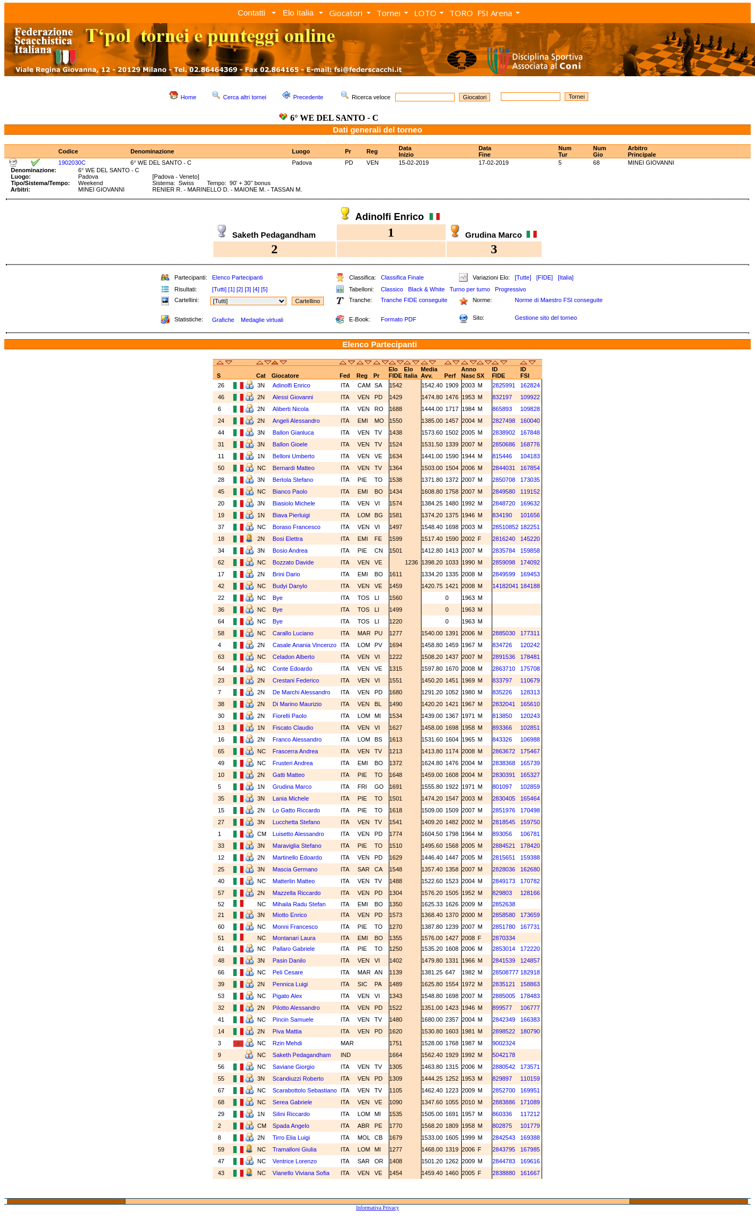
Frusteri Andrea (292, 763)
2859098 (503, 562)
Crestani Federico (295, 680)
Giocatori (345, 13)
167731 (530, 926)
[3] (248, 289)
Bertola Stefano (292, 479)
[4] (256, 289)
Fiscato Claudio (292, 727)
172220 (530, 948)
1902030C (72, 162)
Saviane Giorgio (293, 1066)
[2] (239, 289)
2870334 (503, 938)
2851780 (503, 926)
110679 (530, 680)
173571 (530, 1066)
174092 (530, 562)
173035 (530, 479)
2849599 (503, 574)
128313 (530, 692)
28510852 (505, 527)
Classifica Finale (402, 277)
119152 (530, 491)
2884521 (503, 845)
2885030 (503, 633)
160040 (530, 420)
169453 (530, 574)
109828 (530, 409)
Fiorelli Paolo (289, 716)
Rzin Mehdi (287, 1043)
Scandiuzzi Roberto (297, 1078)
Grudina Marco (292, 786)
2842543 (503, 1137)
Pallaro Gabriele (293, 948)
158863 (530, 984)
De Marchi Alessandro (301, 692)
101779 (530, 1126)
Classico (392, 289)
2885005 (503, 996)
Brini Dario (286, 574)
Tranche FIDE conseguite (414, 300)
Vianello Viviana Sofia (300, 1173)
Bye (277, 598)
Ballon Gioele (289, 444)
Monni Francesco (294, 926)
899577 (502, 1007)
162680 (530, 869)
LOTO (425, 13)
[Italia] (565, 277)
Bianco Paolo (289, 491)
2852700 (503, 1090)
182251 (530, 527)
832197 (502, 397)
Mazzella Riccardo (296, 893)
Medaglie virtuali (262, 320)
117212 (530, 1114)
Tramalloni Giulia (294, 1149)
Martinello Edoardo (297, 857)
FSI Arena (494, 13)
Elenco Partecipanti (237, 277)
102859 (530, 786)
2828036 (503, 869)
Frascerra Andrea (295, 751)
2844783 (503, 1161)
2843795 (503, 1149)
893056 (502, 834)
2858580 (503, 915)
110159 (530, 1078)
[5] (264, 289)
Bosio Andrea (289, 550)
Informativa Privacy (377, 1208)
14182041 (505, 586)
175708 (530, 668)
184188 (530, 586)
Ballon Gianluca (293, 432)
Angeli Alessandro (296, 420)
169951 (530, 1090)
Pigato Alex (287, 996)
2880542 (503, 1066)
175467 (530, 751)
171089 (530, 1102)
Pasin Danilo (289, 960)
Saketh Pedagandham (301, 1055)
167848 (530, 432)
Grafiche (223, 320)
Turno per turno (469, 289)
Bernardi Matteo (293, 468)
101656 (530, 515)
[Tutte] (523, 277)
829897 (502, 1078)
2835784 (503, 550)
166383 (530, 1019)
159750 (530, 822)
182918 (530, 972)
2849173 (503, 881)
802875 (502, 1126)
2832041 (503, 704)
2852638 (503, 904)
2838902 (503, 432)
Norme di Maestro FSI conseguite (559, 300)
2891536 (503, 657)
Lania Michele (290, 798)
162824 (530, 385)
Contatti (251, 12)
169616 (530, 1161)
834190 (502, 515)
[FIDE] (544, 277)
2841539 (503, 960)
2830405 (503, 798)
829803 (502, 893)
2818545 (503, 822)
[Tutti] (219, 289)
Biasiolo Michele (293, 503)
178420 (530, 845)
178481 (530, 657)
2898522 (503, 1031)
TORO (461, 13)
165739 (530, 763)
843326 (502, 739)
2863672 (503, 751)
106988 (530, 739)
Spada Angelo (290, 1126)
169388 (530, 1137)
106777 (530, 1007)
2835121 (503, 984)
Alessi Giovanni (292, 397)
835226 (502, 692)
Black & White (426, 289)
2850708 (503, 479)
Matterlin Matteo (293, 881)
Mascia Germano (294, 869)
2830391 (503, 775)
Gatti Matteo (288, 775)
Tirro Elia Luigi (291, 1137)
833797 (502, 680)
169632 (530, 503)
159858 (530, 550)
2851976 (503, 810)
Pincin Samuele (292, 1019)
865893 (502, 409)
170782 (530, 881)
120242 (530, 645)
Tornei (388, 13)
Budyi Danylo (289, 586)
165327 (530, 775)
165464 (530, 798)
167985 (530, 1149)
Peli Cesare (287, 972)
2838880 (503, 1173)
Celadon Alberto (293, 657)
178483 (530, 996)
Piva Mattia (286, 1031)
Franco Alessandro (297, 739)
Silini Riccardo (291, 1114)
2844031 (503, 468)
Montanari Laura (293, 938)
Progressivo (510, 289)
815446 (502, 456)
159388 (530, 857)
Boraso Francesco (296, 527)
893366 (502, 727)
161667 (530, 1173)
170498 (530, 810)
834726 (502, 645)
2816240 (503, 539)
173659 (530, 915)
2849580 (503, 491)
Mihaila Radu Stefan (298, 904)
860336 (502, 1114)
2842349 (503, 1019)
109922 (530, 397)
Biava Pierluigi (291, 515)
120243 (530, 716)
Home (188, 97)
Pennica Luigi (290, 984)
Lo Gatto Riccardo (296, 810)
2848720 (503, 503)
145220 (530, 539)
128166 (530, 893)
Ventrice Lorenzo (294, 1161)
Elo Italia (298, 12)
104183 (530, 456)
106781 (530, 834)
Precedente (308, 97)
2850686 (503, 444)
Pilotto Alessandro (296, 1007)
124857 (530, 960)
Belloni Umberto (293, 456)
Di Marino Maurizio (297, 704)
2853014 (503, 948)
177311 (530, 633)
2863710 (503, 668)
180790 (530, 1031)
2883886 (503, 1102)
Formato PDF (398, 319)
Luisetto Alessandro (298, 834)
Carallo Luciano (292, 633)
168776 (530, 444)
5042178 (503, 1055)
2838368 (503, 763)
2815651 (503, 857)
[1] (231, 289)
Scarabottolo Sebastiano (304, 1090)
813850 (502, 716)
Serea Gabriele (292, 1102)
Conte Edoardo (292, 668)
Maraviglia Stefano (296, 845)
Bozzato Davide (293, 562)
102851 (530, 727)
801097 (502, 786)
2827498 (503, 420)
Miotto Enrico (289, 915)
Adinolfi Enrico (291, 385)
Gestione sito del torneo (546, 317)
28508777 (505, 972)
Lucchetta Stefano (296, 822)
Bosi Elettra (287, 539)
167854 (530, 468)
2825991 (503, 385)
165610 (530, 704)
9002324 (503, 1043)
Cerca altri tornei (245, 97)
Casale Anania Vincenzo (304, 645)
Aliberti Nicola (290, 409)
